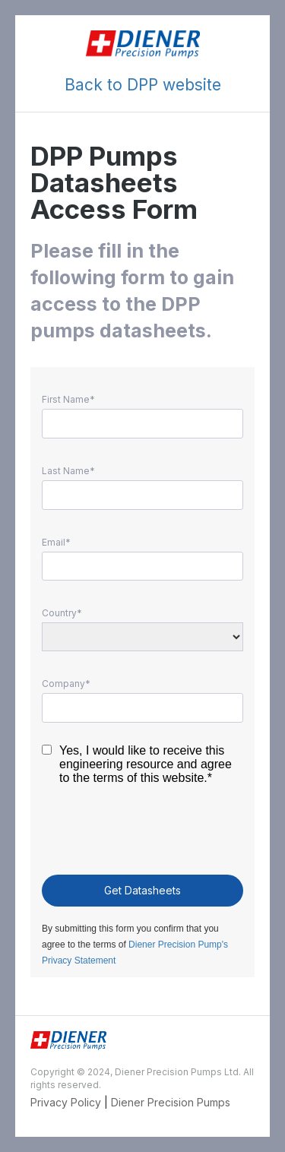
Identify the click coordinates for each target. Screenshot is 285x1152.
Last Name (66, 471)
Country (59, 613)
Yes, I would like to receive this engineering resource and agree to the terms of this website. (145, 764)
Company (63, 683)
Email (53, 542)
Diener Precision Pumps (170, 1102)
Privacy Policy (65, 1102)
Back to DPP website (143, 84)
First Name (66, 399)
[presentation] (142, 833)
